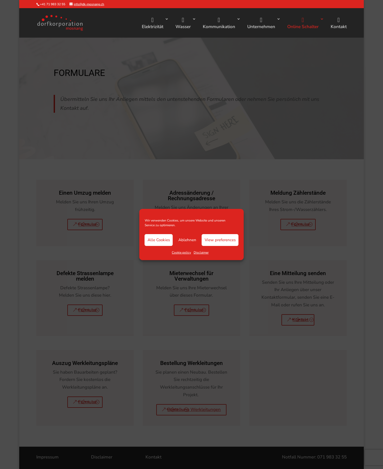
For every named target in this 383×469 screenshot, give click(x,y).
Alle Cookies (159, 240)
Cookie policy (181, 252)
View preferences (220, 240)
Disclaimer (201, 252)
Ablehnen (187, 240)
